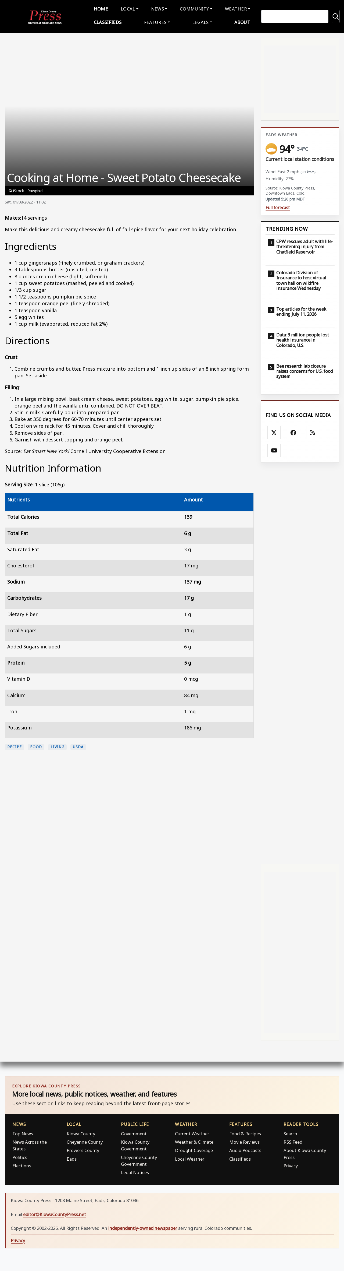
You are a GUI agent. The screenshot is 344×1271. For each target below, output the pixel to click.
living (57, 745)
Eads (72, 1157)
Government (134, 1132)
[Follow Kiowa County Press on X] (274, 431)
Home (103, 8)
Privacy (291, 1164)
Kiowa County (81, 1132)
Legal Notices (135, 1171)
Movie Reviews (244, 1140)
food (36, 745)
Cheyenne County (85, 1140)
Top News (22, 1132)
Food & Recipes (245, 1132)
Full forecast (278, 206)
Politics (19, 1156)
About (240, 21)
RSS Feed (293, 1140)
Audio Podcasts (245, 1149)
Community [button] (193, 8)
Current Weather (192, 1132)
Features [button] (156, 21)
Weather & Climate (194, 1140)
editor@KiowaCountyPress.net (54, 1213)
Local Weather (189, 1157)
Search (290, 1132)
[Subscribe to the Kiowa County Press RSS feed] (313, 431)
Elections (21, 1164)
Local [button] (129, 8)
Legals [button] (199, 21)
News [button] (157, 8)
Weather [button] (234, 8)
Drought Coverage (194, 1149)
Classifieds (110, 21)
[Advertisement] (300, 661)
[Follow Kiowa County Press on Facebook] (293, 431)
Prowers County (83, 1149)
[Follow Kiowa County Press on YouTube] (274, 449)
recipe (14, 745)
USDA (78, 745)
